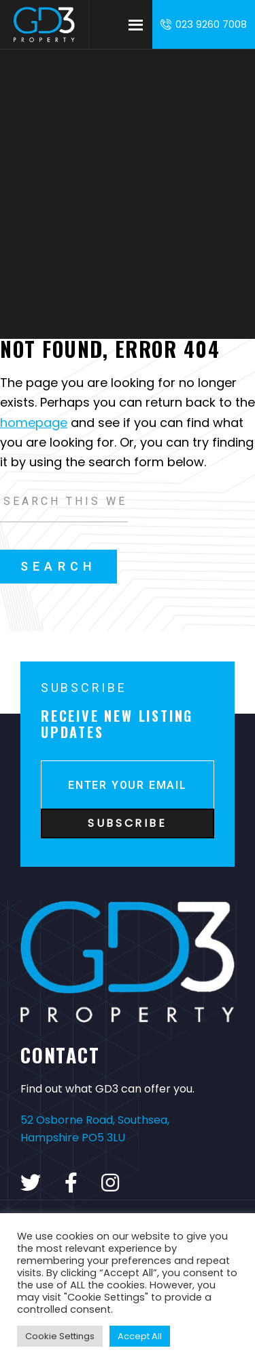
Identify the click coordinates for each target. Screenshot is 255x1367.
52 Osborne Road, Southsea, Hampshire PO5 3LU (94, 1128)
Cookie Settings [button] (60, 1336)
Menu (135, 24)
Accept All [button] (140, 1336)
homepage (33, 422)
